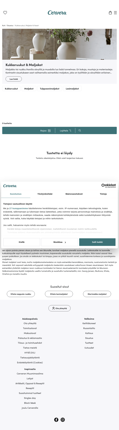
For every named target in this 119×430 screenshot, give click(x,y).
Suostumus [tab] (16, 194)
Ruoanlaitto (89, 328)
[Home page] (57, 13)
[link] (5, 12)
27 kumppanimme (18, 208)
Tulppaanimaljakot (49, 88)
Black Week (30, 402)
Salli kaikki (97, 242)
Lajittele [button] (66, 130)
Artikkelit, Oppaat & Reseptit (30, 383)
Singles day (30, 397)
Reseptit (30, 388)
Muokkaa (59, 242)
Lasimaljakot (72, 88)
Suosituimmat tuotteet (30, 392)
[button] (45, 130)
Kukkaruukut (11, 88)
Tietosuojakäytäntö (30, 357)
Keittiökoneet (89, 323)
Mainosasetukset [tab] (74, 194)
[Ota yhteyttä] (59, 308)
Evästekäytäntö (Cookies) (30, 362)
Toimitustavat (30, 328)
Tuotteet (89, 342)
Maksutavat (30, 333)
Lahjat (30, 378)
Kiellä (21, 242)
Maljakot (29, 88)
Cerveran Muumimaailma (30, 373)
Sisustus (89, 337)
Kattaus (89, 333)
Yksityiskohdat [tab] (44, 194)
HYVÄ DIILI (29, 352)
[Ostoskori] (110, 12)
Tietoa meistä (30, 347)
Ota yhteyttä (30, 323)
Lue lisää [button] (14, 79)
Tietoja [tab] (103, 194)
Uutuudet (89, 347)
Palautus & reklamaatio (30, 337)
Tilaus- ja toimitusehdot (30, 342)
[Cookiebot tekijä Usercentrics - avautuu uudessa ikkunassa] (103, 186)
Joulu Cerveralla (30, 407)
